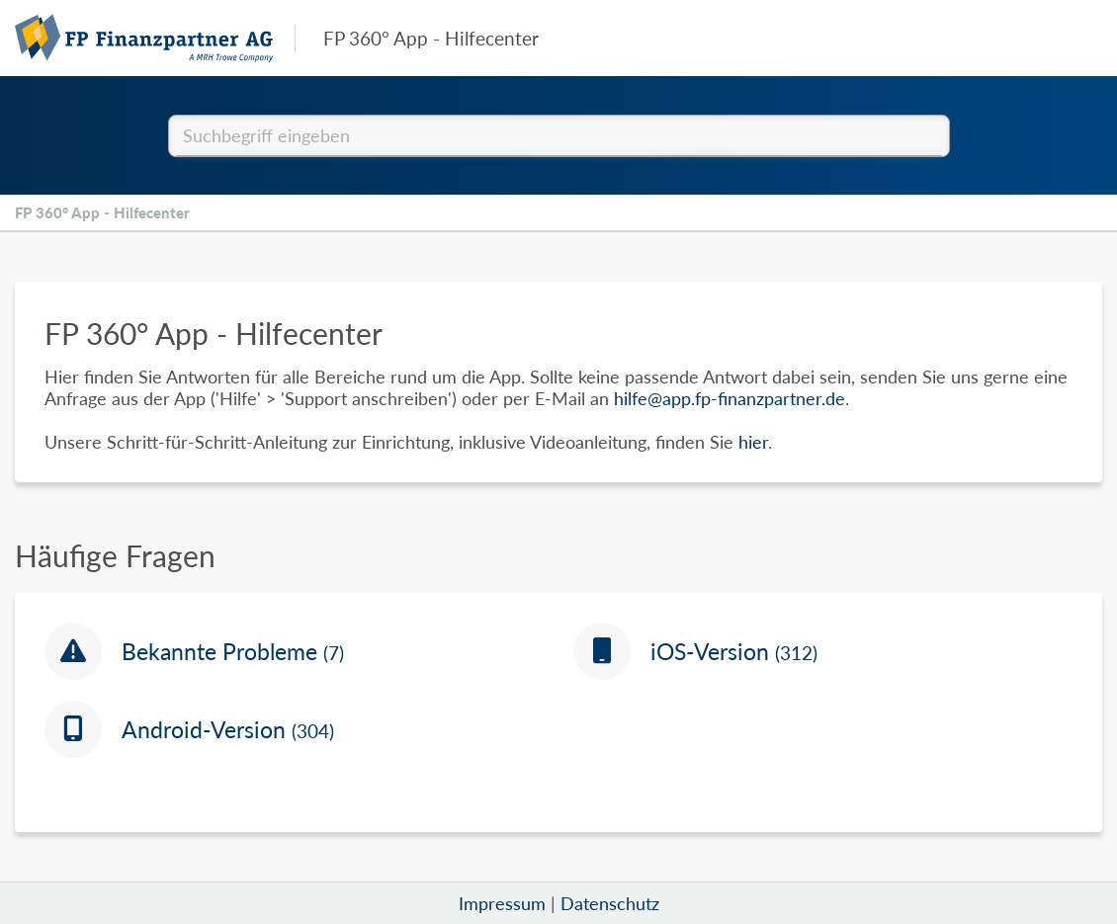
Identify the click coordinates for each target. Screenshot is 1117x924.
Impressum (502, 903)
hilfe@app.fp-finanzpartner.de (729, 398)
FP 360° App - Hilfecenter (102, 212)
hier (753, 442)
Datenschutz (609, 903)
